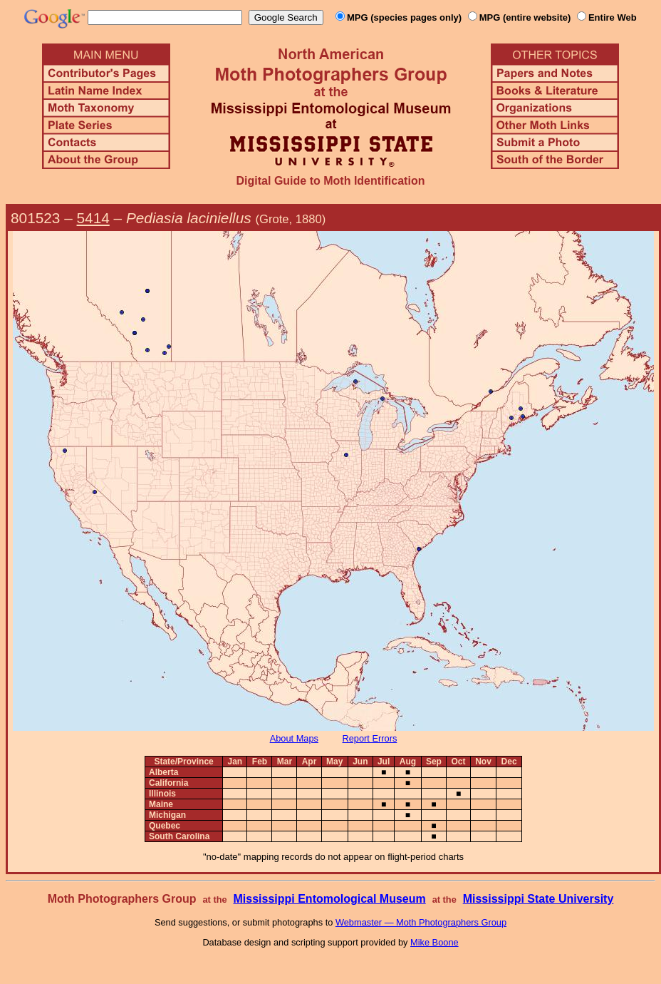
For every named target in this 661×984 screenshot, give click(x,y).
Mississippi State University (538, 899)
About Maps (294, 738)
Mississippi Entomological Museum (329, 899)
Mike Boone (434, 942)
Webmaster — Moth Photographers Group (420, 922)
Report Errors (370, 738)
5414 (93, 218)
